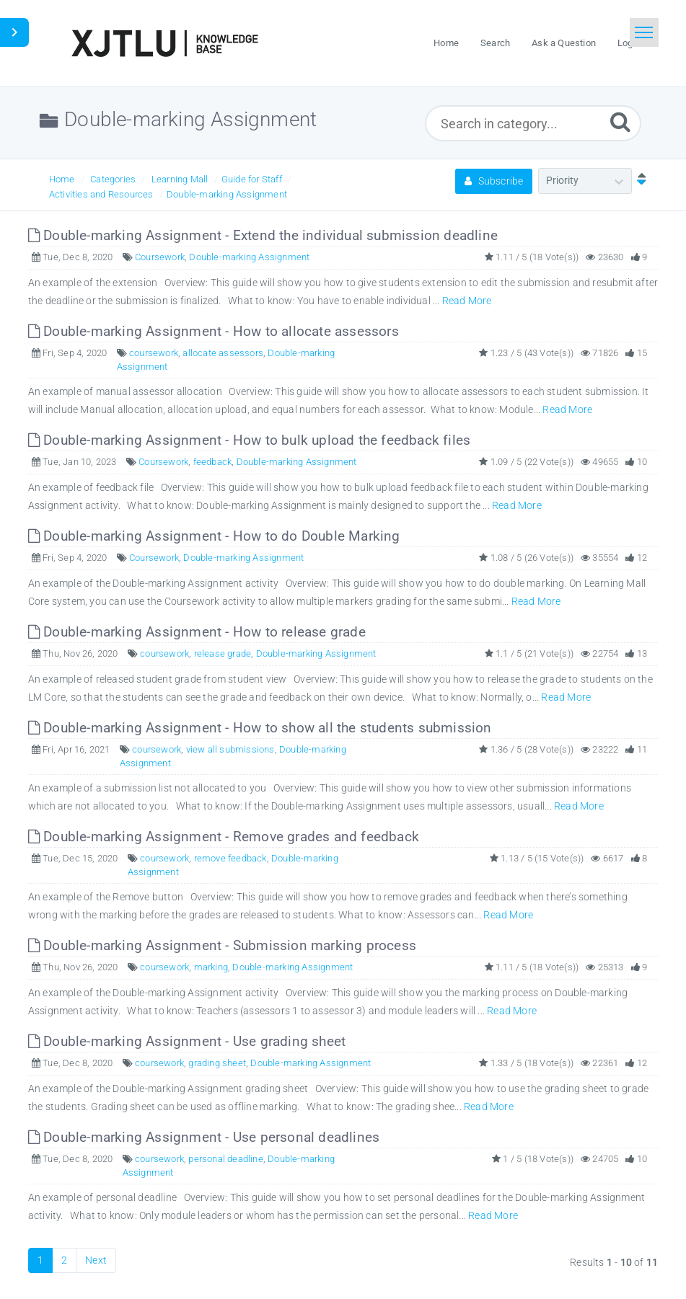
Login (629, 42)
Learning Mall (179, 179)
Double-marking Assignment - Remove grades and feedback (223, 836)
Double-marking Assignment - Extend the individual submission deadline (263, 235)
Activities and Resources (101, 194)
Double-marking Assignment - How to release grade (197, 632)
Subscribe (494, 181)
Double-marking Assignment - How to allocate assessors (213, 331)
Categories (113, 179)
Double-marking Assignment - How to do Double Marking (214, 536)
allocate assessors (223, 352)
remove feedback (230, 858)
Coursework (160, 257)
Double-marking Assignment (227, 194)
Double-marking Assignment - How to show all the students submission (260, 727)
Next (96, 1260)
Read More (467, 300)
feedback (212, 461)
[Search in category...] (533, 123)
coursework (153, 352)
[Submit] (620, 121)
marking (211, 967)
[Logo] (164, 43)
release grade (223, 653)
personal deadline (225, 1158)
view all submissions (230, 749)
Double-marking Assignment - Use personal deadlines (203, 1137)
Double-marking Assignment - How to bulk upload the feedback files (249, 440)
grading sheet (217, 1063)
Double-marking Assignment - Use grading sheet (187, 1041)
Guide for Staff (251, 179)
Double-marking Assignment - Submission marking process (222, 945)
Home (62, 179)
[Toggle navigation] (644, 32)
